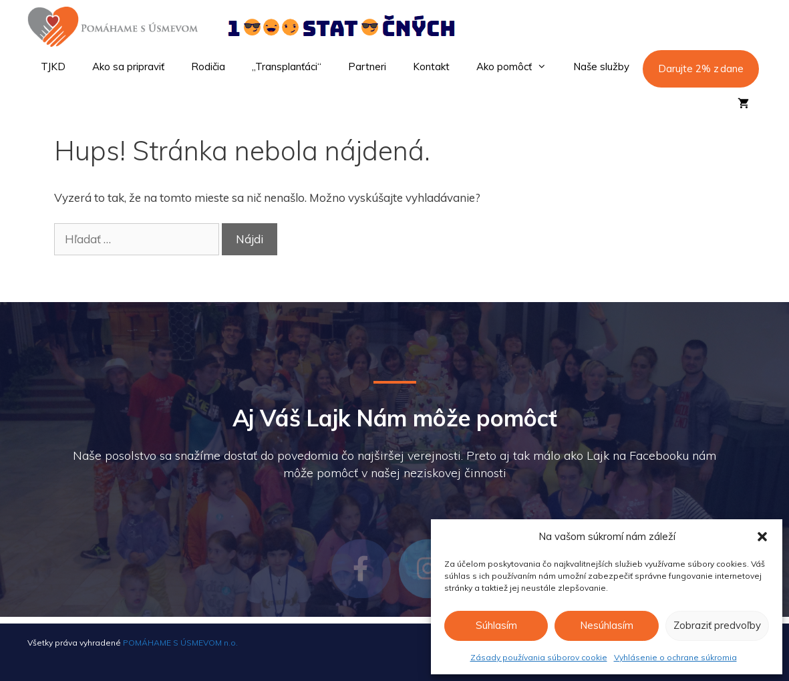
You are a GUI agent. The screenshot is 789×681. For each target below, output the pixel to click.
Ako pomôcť (518, 67)
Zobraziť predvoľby (717, 625)
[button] (762, 536)
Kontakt (431, 66)
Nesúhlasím (606, 625)
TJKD (53, 66)
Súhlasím (496, 625)
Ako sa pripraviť (128, 66)
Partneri (367, 66)
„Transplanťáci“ (286, 66)
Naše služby (601, 66)
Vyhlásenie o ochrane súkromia (675, 657)
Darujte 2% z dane (701, 68)
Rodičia (208, 66)
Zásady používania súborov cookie (538, 657)
